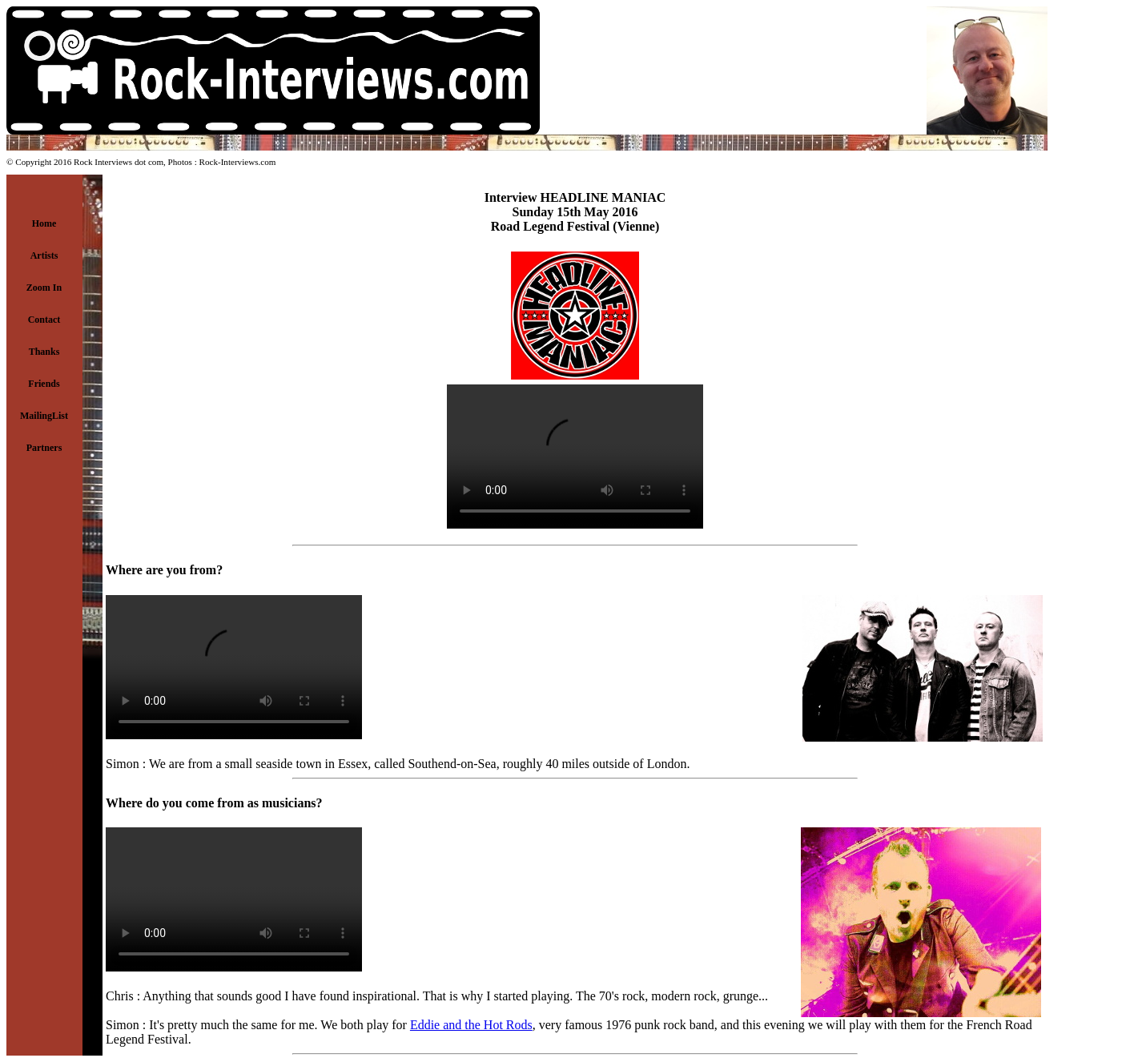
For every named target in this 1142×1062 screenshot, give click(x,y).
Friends (43, 383)
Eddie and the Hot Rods (471, 1025)
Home (44, 223)
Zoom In (44, 287)
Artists (44, 255)
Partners (44, 447)
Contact (44, 319)
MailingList (44, 415)
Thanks (44, 351)
